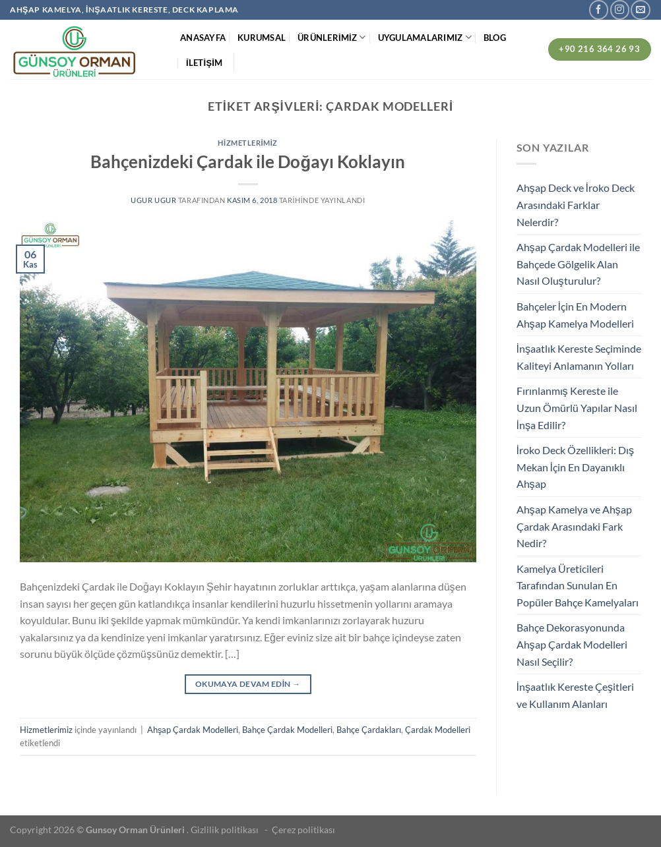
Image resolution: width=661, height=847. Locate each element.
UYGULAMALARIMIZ (425, 37)
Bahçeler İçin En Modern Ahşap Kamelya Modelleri (575, 315)
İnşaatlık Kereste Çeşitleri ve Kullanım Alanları (575, 695)
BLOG (495, 37)
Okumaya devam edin (248, 684)
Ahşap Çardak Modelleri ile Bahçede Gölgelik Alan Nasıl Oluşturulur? (578, 264)
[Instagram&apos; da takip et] (619, 9)
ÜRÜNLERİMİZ (331, 37)
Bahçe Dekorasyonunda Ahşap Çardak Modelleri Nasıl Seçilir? (572, 644)
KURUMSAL (261, 37)
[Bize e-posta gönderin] (640, 9)
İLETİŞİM (204, 62)
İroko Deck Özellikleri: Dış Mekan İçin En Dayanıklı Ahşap (575, 467)
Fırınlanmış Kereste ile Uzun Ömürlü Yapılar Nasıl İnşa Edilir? (577, 407)
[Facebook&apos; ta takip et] (598, 9)
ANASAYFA (203, 37)
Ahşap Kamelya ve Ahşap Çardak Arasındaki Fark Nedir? (574, 526)
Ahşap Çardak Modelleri (192, 729)
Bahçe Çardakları (368, 729)
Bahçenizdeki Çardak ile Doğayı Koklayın (247, 161)
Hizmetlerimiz (248, 142)
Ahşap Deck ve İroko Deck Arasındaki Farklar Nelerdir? (576, 204)
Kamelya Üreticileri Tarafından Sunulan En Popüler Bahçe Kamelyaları (578, 585)
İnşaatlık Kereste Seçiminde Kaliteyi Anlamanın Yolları (579, 357)
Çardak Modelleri (437, 729)
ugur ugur (153, 200)
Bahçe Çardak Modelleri (287, 729)
